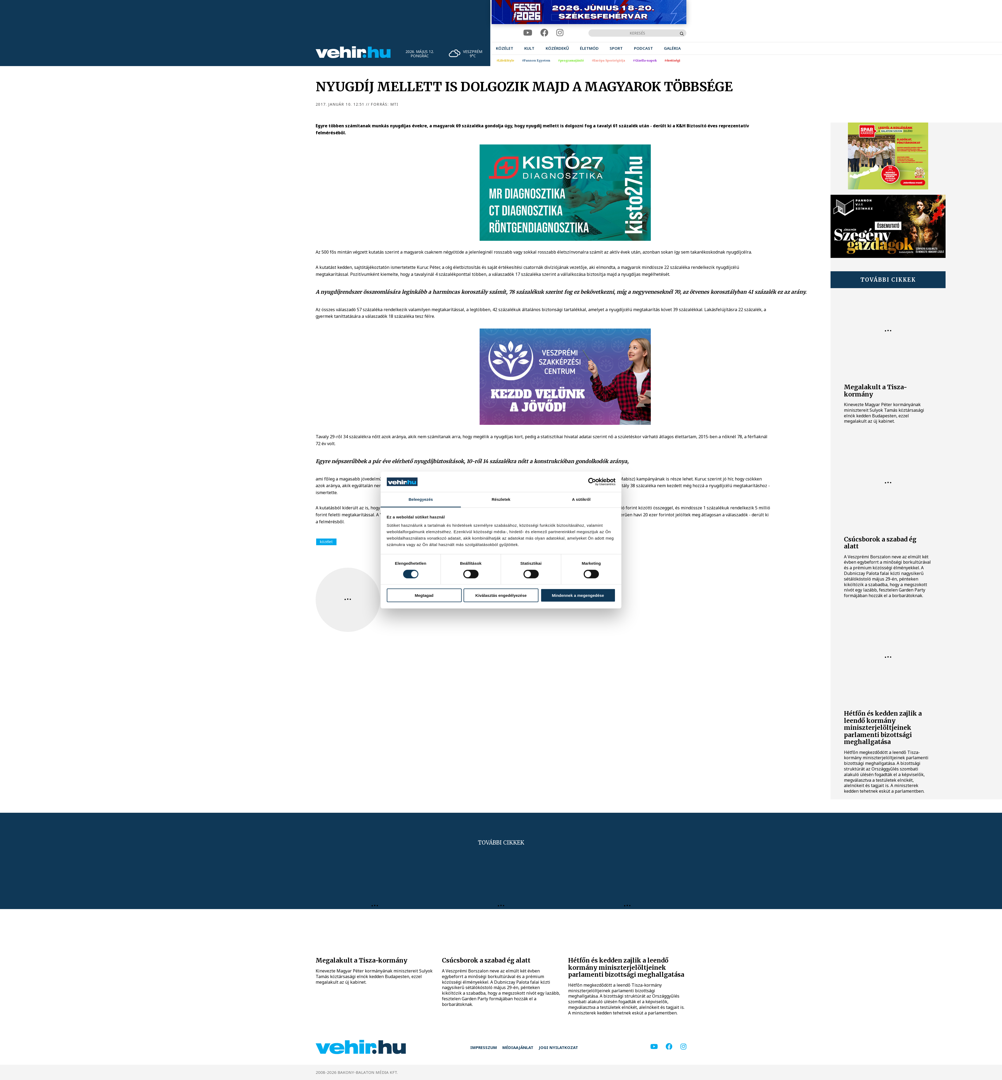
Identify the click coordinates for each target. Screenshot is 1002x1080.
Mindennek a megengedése (578, 595)
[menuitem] (504, 48)
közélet (326, 541)
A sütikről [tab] (581, 499)
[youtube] (527, 32)
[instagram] (559, 32)
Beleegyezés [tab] (420, 499)
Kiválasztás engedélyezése (501, 595)
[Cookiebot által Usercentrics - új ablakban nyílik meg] (592, 482)
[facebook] (544, 32)
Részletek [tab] (501, 499)
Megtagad (424, 595)
